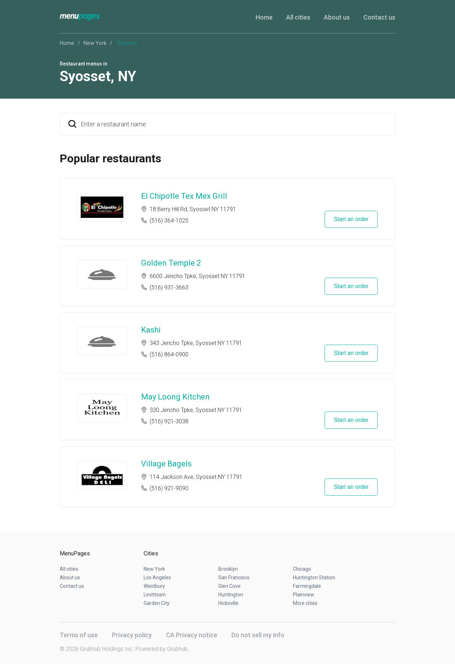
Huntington (230, 594)
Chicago (302, 569)
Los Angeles (157, 577)
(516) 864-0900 (169, 354)
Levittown (155, 594)
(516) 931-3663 (169, 287)
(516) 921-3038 (169, 421)
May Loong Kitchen (175, 396)
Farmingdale (307, 586)
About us (337, 17)
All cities (298, 17)
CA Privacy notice (191, 635)
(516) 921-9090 (169, 488)
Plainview (303, 594)
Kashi (151, 329)
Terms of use (79, 635)
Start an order (351, 219)
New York (95, 43)
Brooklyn (228, 569)
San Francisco (234, 577)
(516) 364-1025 (169, 220)
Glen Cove (229, 586)
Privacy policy (132, 635)
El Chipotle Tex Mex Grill (184, 196)
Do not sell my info (257, 635)
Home (264, 17)
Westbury (154, 586)
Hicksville (228, 603)
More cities (305, 603)
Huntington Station (314, 577)
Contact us (379, 17)
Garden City (157, 603)
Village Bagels (166, 463)
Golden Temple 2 (171, 262)
